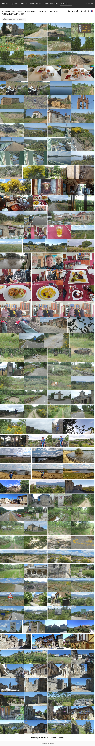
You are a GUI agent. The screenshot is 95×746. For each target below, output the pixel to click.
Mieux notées (35, 3)
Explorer (14, 3)
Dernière (61, 738)
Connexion (89, 4)
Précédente (42, 738)
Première (34, 738)
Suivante (54, 738)
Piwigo (52, 743)
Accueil (5, 11)
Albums (5, 3)
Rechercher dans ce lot (15, 19)
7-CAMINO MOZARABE (33, 11)
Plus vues (24, 3)
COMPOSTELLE (15, 11)
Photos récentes (51, 3)
